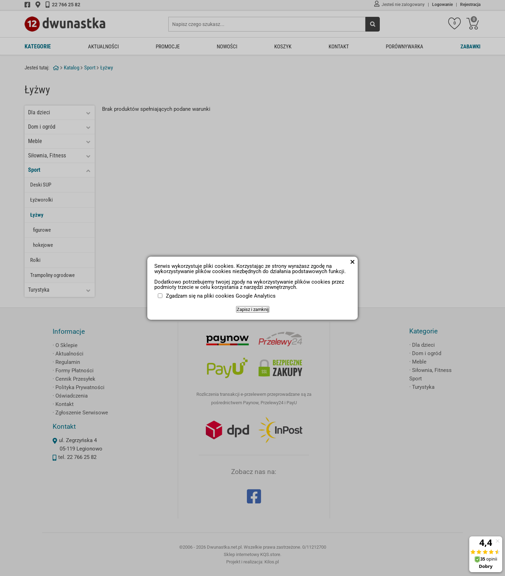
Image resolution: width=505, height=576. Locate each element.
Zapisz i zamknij (253, 309)
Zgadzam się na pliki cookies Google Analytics (221, 296)
